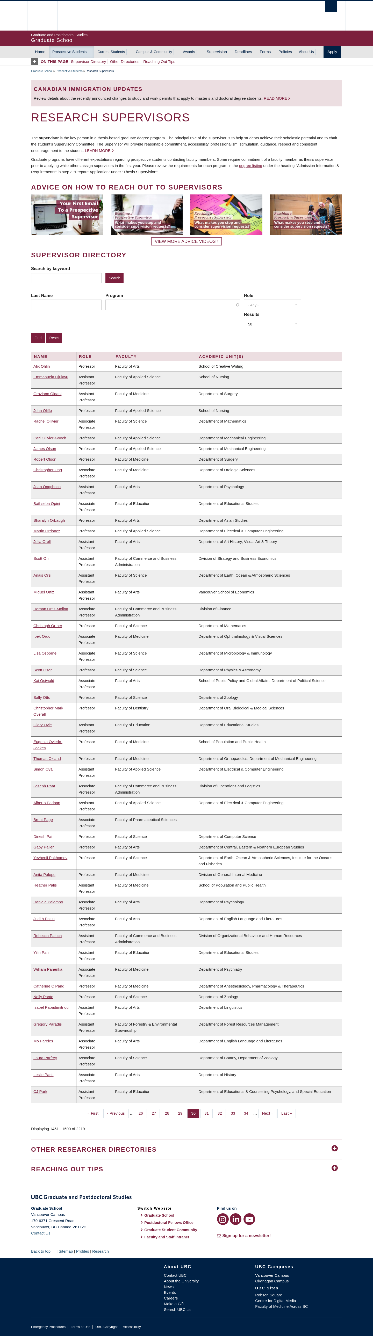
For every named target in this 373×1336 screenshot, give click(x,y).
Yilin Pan (41, 952)
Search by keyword (50, 268)
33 (235, 1112)
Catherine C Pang (48, 986)
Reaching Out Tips (159, 61)
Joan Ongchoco (47, 486)
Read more (276, 98)
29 (182, 1112)
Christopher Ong (47, 470)
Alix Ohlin (41, 366)
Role (248, 295)
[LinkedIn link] (235, 1219)
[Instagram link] (223, 1219)
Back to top (43, 1251)
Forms (265, 51)
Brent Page (43, 819)
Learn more (98, 150)
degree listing (250, 165)
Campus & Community (154, 52)
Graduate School (42, 70)
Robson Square (268, 1295)
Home (40, 51)
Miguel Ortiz (43, 592)
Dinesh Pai (42, 836)
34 (248, 1112)
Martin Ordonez (46, 531)
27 (156, 1112)
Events (170, 1292)
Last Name (42, 295)
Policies (285, 51)
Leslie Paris (43, 1074)
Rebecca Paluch (47, 935)
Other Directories (124, 61)
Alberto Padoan (46, 803)
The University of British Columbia (42, 16)
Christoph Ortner (47, 625)
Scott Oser (42, 670)
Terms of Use (80, 1327)
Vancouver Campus (272, 1275)
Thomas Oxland (47, 758)
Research (100, 1251)
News (169, 1286)
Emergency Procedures (48, 1327)
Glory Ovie (42, 725)
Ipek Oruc (41, 636)
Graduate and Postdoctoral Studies (186, 1198)
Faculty (126, 356)
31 (208, 1112)
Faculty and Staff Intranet (166, 1237)
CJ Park (40, 1091)
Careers (171, 1298)
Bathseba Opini (46, 503)
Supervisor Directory (88, 61)
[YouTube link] (249, 1219)
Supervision (217, 51)
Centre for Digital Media (275, 1300)
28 (169, 1112)
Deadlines (243, 51)
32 (222, 1112)
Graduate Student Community (170, 1230)
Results (252, 314)
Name (40, 356)
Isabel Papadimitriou (51, 1007)
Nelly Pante (43, 996)
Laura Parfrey (45, 1058)
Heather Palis (45, 885)
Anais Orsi (42, 575)
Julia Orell (42, 541)
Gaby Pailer (43, 847)
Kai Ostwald (43, 680)
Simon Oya (43, 769)
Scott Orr (41, 558)
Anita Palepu (44, 874)
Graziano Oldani (47, 393)
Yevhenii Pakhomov (50, 857)
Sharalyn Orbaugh (49, 520)
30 (195, 1112)
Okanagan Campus (272, 1281)
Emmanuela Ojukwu (50, 377)
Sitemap (66, 1251)
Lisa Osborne (44, 653)
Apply (332, 51)
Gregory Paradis (47, 1024)
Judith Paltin (44, 919)
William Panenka (47, 969)
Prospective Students (69, 52)
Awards (189, 52)
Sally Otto (41, 697)
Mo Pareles (43, 1041)
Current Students (111, 52)
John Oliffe (42, 410)
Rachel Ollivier (46, 421)
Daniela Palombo (48, 902)
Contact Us (40, 1233)
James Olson (44, 448)
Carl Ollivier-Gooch (49, 438)
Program (114, 295)
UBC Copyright (107, 1327)
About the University (181, 1281)
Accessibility (132, 1327)
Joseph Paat (44, 786)
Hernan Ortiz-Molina (50, 609)
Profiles (82, 1251)
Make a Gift (174, 1304)
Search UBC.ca (177, 1309)
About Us (306, 52)
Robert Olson (44, 459)
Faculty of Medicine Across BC (281, 1306)
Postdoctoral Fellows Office (168, 1223)
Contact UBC (175, 1275)
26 (143, 1112)
